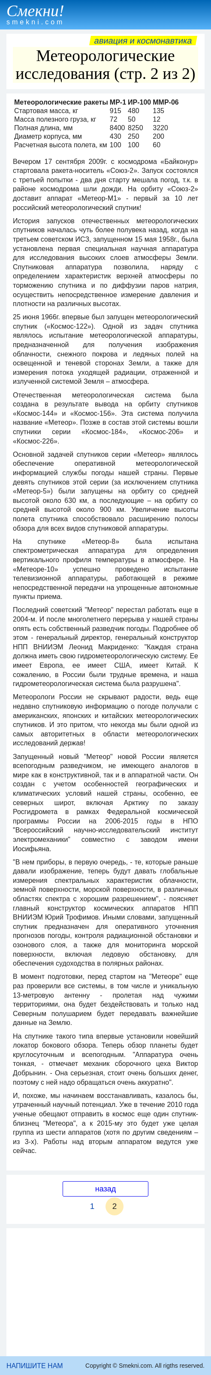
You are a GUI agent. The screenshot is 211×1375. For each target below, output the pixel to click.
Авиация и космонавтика (143, 40)
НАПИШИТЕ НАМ (34, 1365)
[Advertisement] (105, 1292)
